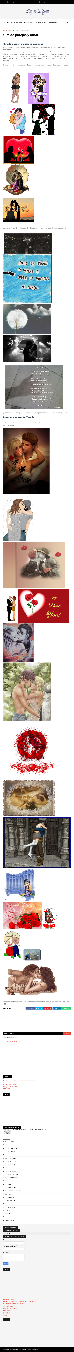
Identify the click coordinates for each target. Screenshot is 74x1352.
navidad (8, 1210)
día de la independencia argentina (17, 1155)
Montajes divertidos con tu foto (13, 1304)
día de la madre (10, 1158)
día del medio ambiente (13, 1191)
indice (5, 1315)
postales (8, 1213)
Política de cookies (34, 2)
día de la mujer (10, 1161)
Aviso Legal (11, 2)
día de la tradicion (11, 1174)
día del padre (10, 1197)
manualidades (10, 1207)
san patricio (9, 1217)
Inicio (5, 1079)
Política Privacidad (22, 2)
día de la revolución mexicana (15, 1168)
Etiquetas (28, 22)
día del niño (9, 1194)
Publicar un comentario (13, 1041)
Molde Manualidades (10, 1085)
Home (5, 2)
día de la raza (10, 1164)
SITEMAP (6, 1313)
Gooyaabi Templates (33, 1349)
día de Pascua (10, 1142)
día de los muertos (11, 1177)
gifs (14, 30)
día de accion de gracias (13, 1145)
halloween (6, 1083)
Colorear (53, 22)
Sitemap (42, 2)
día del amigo (10, 1184)
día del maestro (10, 1187)
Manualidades (16, 22)
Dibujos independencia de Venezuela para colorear (29, 1129)
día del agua (9, 1181)
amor (10, 30)
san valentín (9, 1220)
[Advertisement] (37, 1058)
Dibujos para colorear (10, 1087)
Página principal (8, 1299)
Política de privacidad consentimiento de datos (19, 1081)
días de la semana (11, 1200)
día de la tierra (10, 1171)
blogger (67, 1033)
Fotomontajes (40, 22)
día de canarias (10, 1151)
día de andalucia (11, 1148)
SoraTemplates (14, 1349)
